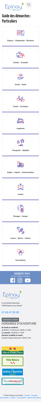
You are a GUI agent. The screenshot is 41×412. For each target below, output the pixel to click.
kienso (38, 398)
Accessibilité (21, 398)
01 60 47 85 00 (10, 312)
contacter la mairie (10, 320)
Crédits (13, 398)
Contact (27, 395)
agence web (31, 398)
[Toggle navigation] (36, 4)
